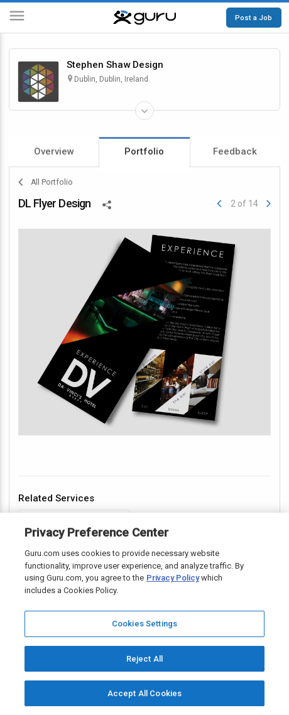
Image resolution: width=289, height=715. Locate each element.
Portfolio (144, 151)
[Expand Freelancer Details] (144, 110)
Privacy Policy (172, 577)
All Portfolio (45, 182)
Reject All (144, 658)
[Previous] (219, 203)
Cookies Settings (144, 623)
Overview (54, 151)
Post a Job (253, 17)
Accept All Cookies (144, 693)
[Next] (268, 203)
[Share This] (107, 204)
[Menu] (17, 18)
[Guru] (144, 17)
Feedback (235, 151)
